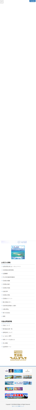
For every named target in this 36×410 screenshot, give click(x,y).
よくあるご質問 (7, 336)
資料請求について (7, 332)
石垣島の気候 (6, 288)
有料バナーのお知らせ (9, 339)
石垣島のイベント (7, 298)
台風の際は (6, 309)
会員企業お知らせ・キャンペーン (12, 266)
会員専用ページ (7, 346)
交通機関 (5, 273)
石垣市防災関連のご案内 (9, 305)
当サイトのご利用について (18, 406)
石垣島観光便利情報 (8, 270)
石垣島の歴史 (6, 295)
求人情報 (5, 343)
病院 (4, 316)
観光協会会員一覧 (7, 329)
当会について (6, 325)
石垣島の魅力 (6, 284)
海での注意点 (6, 312)
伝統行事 (5, 291)
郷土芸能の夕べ (7, 302)
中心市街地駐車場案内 (9, 277)
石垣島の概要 (6, 280)
